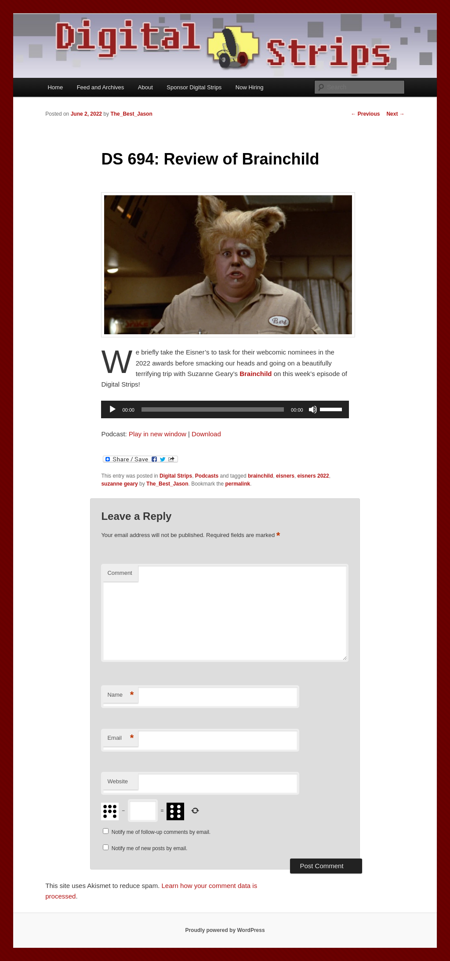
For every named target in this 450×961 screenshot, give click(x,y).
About (145, 87)
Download (206, 434)
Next (395, 114)
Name (120, 695)
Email (120, 738)
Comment (119, 573)
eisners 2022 (313, 476)
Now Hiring (250, 87)
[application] (224, 409)
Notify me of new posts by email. (150, 848)
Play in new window (157, 434)
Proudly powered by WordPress (225, 930)
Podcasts (206, 476)
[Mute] (312, 409)
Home (55, 87)
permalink (237, 484)
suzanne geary (119, 484)
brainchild (260, 476)
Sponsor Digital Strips (194, 87)
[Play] (112, 409)
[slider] (213, 409)
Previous (365, 114)
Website (117, 781)
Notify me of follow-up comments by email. (161, 832)
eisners (285, 476)
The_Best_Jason (131, 114)
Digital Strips (176, 476)
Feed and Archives (100, 87)
